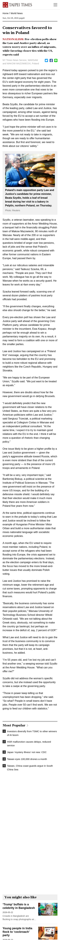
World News (17, 13)
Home (5, 13)
